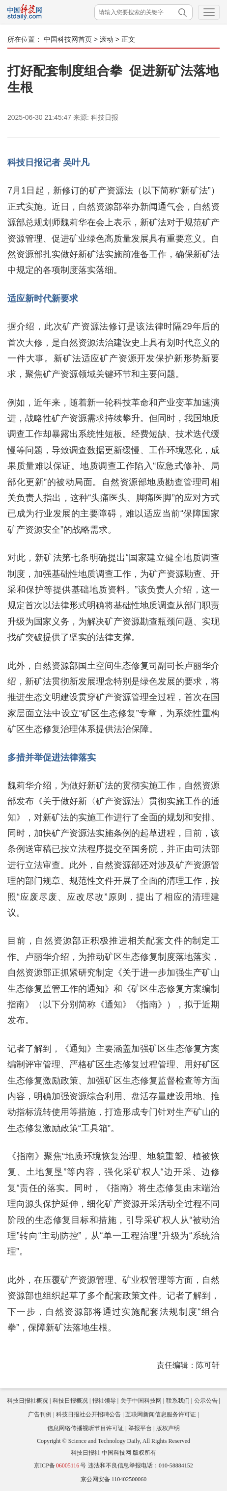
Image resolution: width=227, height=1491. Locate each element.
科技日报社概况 (27, 1400)
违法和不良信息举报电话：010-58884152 (140, 1465)
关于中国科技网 (141, 1400)
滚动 (107, 39)
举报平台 (140, 1428)
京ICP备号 (60, 1465)
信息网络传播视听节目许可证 (85, 1428)
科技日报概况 (70, 1400)
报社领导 (104, 1400)
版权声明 (168, 1428)
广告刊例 (40, 1414)
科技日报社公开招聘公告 (88, 1414)
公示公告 (206, 1400)
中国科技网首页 (68, 39)
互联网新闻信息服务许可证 (160, 1414)
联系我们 (178, 1400)
